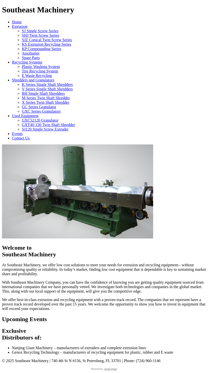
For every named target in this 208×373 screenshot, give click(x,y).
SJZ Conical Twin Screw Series (47, 40)
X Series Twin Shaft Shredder (45, 102)
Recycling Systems (27, 62)
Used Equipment (25, 116)
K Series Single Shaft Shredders (47, 84)
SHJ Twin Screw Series (40, 35)
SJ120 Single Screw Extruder (45, 129)
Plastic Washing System (41, 67)
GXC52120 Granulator (40, 120)
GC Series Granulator (39, 107)
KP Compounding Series (41, 49)
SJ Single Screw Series (40, 31)
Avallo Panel (110, 369)
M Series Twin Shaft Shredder (46, 98)
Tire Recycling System (40, 71)
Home (17, 22)
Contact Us (21, 138)
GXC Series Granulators (41, 111)
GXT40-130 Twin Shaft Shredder (48, 125)
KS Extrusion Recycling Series (46, 44)
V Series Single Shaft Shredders (47, 89)
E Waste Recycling (37, 75)
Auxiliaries (30, 53)
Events (17, 134)
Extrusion (19, 26)
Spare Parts (31, 58)
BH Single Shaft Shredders (43, 93)
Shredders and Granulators (33, 80)
